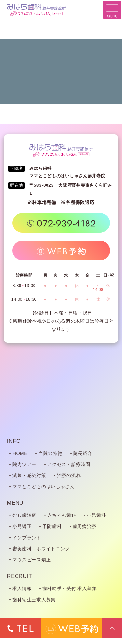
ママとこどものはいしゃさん (43, 486)
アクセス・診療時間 (68, 464)
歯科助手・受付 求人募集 (69, 588)
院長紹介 (82, 453)
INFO (13, 441)
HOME (19, 453)
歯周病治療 (85, 526)
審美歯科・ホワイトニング (41, 548)
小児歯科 (96, 515)
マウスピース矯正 (31, 559)
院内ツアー (24, 464)
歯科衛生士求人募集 (34, 599)
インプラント (26, 537)
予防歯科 (51, 526)
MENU (15, 503)
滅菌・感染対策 (29, 475)
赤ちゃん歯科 (61, 515)
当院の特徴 (50, 453)
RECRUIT (19, 576)
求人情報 (22, 588)
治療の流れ (69, 475)
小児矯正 (22, 526)
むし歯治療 (24, 515)
